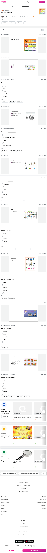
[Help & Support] (23, 526)
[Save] (19, 22)
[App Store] (19, 541)
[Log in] (42, 2)
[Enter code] (34, 2)
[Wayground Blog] (41, 502)
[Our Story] (43, 499)
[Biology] (3, 514)
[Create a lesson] (23, 491)
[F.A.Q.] (23, 523)
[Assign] (12, 550)
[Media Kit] (43, 505)
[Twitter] (28, 546)
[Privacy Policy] (23, 529)
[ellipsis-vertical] (24, 22)
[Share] (12, 22)
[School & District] (23, 482)
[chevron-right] (43, 411)
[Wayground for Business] (23, 485)
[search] (28, 2)
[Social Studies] (5, 502)
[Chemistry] (4, 511)
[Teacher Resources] (23, 535)
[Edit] (4, 22)
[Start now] (34, 550)
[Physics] (3, 508)
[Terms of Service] (23, 532)
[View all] (5, 416)
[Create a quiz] (23, 488)
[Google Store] (29, 541)
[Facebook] (31, 546)
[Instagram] (34, 546)
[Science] (3, 505)
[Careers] (44, 508)
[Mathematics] (4, 499)
